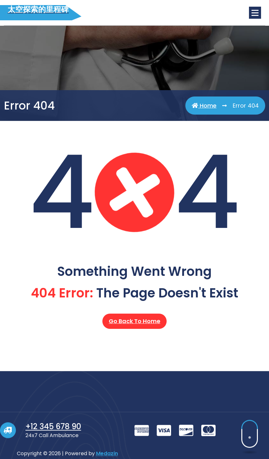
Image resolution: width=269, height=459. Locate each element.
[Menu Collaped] (255, 12)
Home (204, 106)
